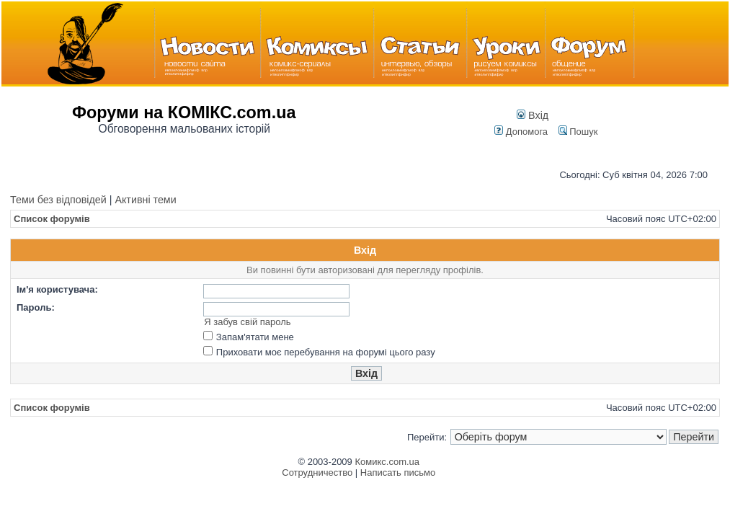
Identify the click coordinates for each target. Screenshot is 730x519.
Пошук (578, 131)
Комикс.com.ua (387, 461)
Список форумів (52, 218)
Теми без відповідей (58, 199)
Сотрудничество (317, 472)
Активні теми (145, 199)
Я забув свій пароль (247, 321)
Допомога (521, 131)
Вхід (532, 115)
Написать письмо (397, 472)
